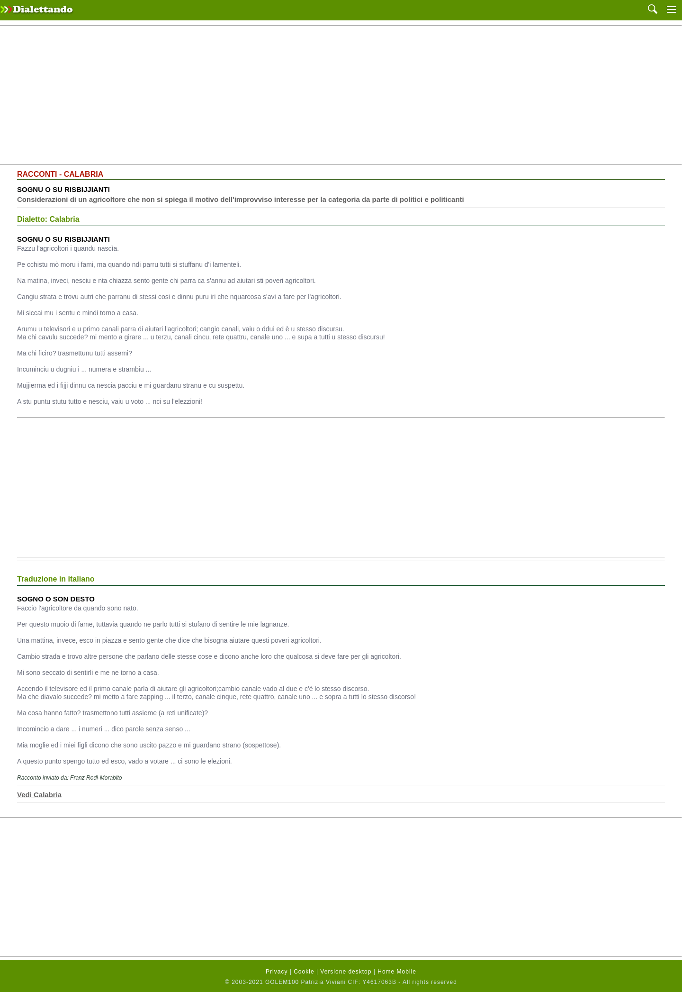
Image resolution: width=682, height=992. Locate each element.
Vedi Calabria (39, 795)
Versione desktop (345, 971)
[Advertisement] (341, 95)
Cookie (304, 971)
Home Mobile (396, 971)
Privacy (276, 971)
